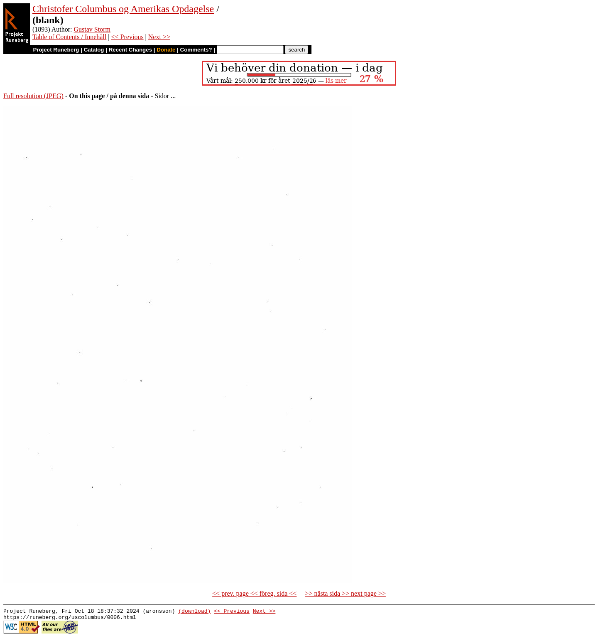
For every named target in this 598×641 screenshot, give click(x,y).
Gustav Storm (92, 29)
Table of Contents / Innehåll (69, 36)
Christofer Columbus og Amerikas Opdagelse (123, 8)
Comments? (196, 50)
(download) (194, 612)
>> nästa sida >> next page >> (345, 593)
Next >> (159, 36)
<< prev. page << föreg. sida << (254, 593)
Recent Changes (130, 50)
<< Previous (127, 36)
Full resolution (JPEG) (33, 95)
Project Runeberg (56, 50)
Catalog (94, 50)
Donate (166, 50)
